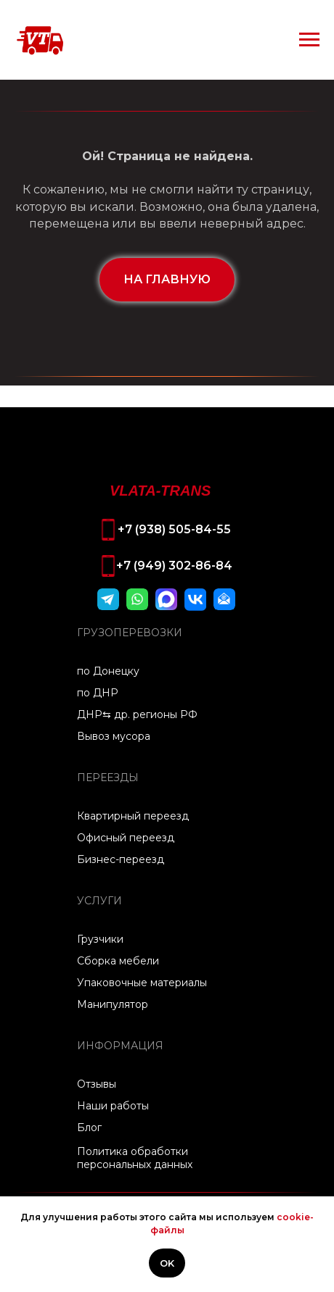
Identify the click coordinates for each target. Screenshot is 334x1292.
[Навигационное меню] (309, 40)
